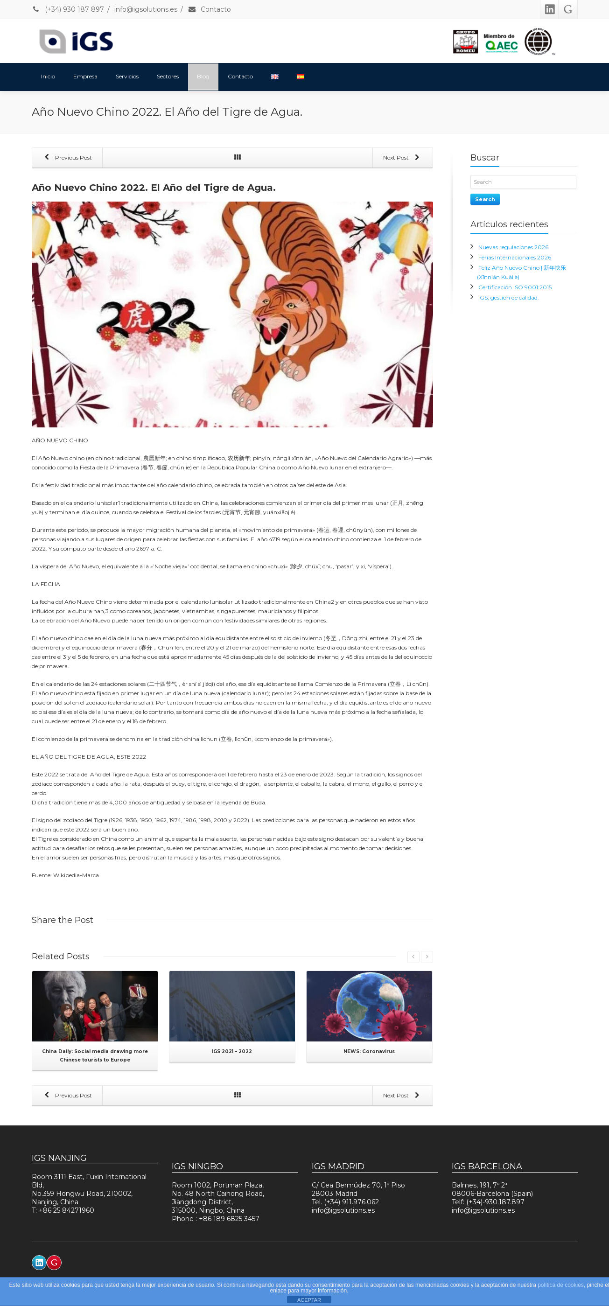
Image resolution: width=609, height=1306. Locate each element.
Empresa (85, 76)
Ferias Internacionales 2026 (514, 257)
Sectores (168, 76)
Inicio (48, 76)
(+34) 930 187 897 (68, 9)
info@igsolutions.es (145, 9)
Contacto (209, 9)
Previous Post (66, 158)
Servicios (127, 76)
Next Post (403, 158)
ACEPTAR (309, 1300)
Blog (203, 76)
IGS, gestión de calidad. (508, 297)
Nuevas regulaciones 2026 (513, 247)
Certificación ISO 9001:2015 (515, 287)
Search (485, 199)
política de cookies (561, 1285)
